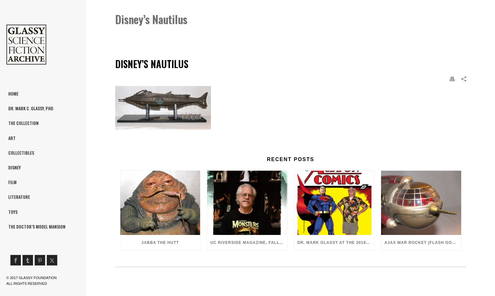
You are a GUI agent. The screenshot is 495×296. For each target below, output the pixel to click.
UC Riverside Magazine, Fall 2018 (248, 242)
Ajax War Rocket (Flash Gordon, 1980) (422, 242)
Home (373, 35)
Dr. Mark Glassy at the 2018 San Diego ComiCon (335, 242)
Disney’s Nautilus (401, 35)
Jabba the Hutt (160, 242)
